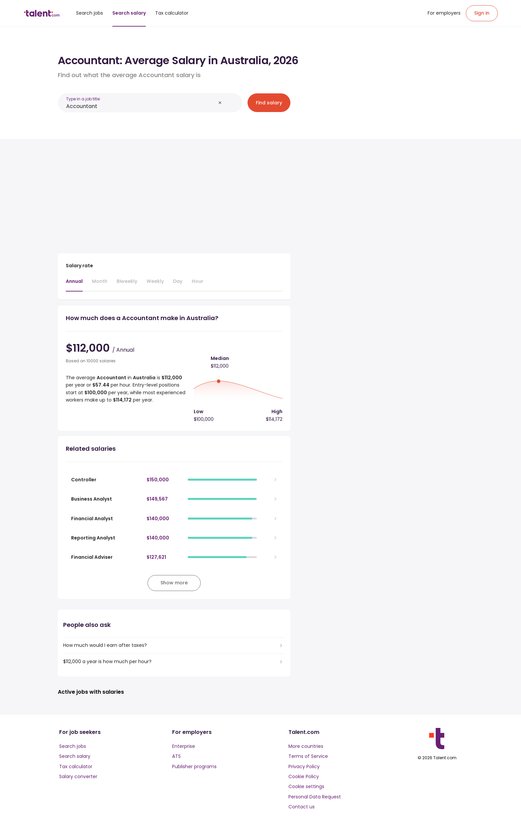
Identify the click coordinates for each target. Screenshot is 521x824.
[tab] (74, 285)
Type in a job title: (83, 99)
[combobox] (141, 106)
